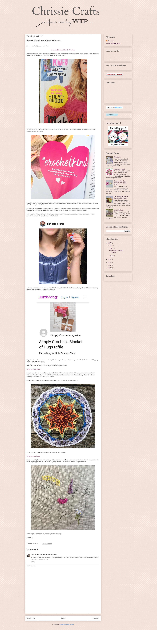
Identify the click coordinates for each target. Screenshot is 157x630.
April (111, 248)
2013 (109, 268)
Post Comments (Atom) (67, 624)
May (111, 245)
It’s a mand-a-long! (119, 169)
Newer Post (31, 618)
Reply (33, 561)
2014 (109, 265)
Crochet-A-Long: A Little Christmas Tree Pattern (121, 197)
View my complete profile (113, 43)
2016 (109, 259)
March (112, 256)
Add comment (31, 566)
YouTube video (38, 46)
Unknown (111, 41)
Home (63, 618)
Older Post (95, 618)
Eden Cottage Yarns (81, 375)
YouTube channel (68, 460)
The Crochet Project (60, 375)
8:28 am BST (53, 554)
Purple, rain (117, 157)
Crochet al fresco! (119, 210)
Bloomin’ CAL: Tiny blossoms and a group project (120, 182)
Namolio (63, 452)
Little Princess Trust (32, 365)
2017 (109, 243)
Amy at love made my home (40, 554)
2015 (109, 262)
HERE (28, 361)
